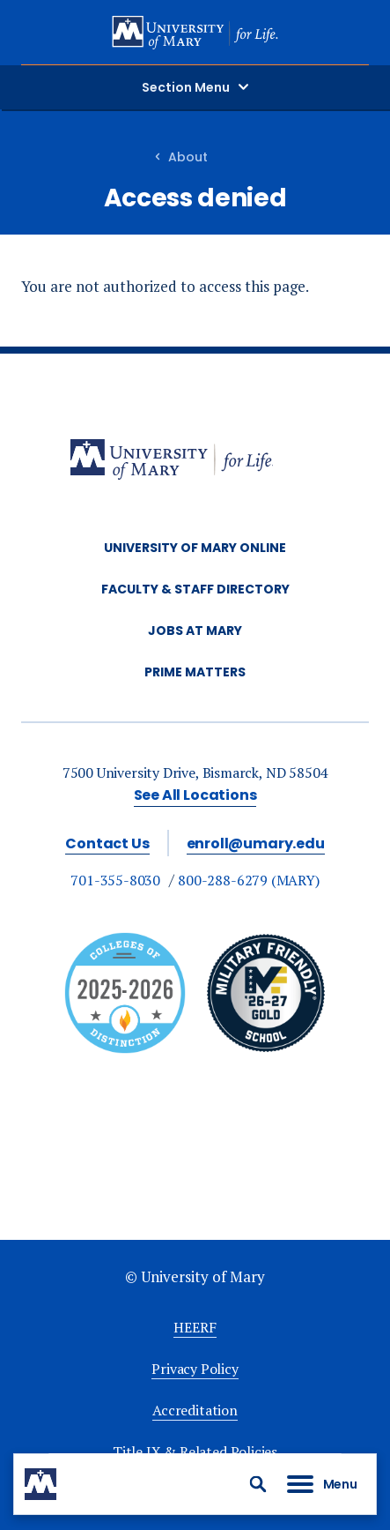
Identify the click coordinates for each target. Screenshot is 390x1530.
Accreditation (195, 1410)
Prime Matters (195, 672)
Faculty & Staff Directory (195, 589)
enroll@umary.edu (256, 843)
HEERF (194, 1327)
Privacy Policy (194, 1368)
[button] (258, 1484)
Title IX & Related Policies (195, 1451)
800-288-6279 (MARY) (249, 880)
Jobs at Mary (195, 630)
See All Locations (195, 795)
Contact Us (107, 843)
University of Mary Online (195, 547)
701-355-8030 (115, 880)
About (188, 157)
